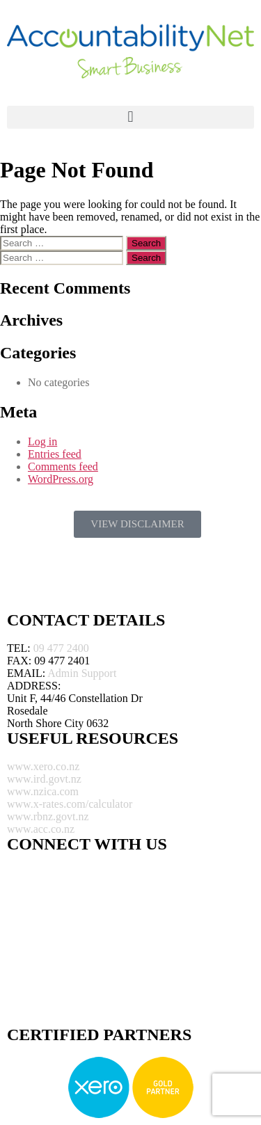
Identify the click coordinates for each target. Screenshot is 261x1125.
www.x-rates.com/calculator (69, 804)
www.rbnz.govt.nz (48, 816)
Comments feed (63, 466)
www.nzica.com (43, 791)
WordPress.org (60, 479)
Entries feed (54, 454)
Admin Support (81, 673)
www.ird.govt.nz (44, 779)
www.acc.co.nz (40, 829)
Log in (42, 441)
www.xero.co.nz (43, 766)
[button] (130, 117)
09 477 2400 (61, 648)
